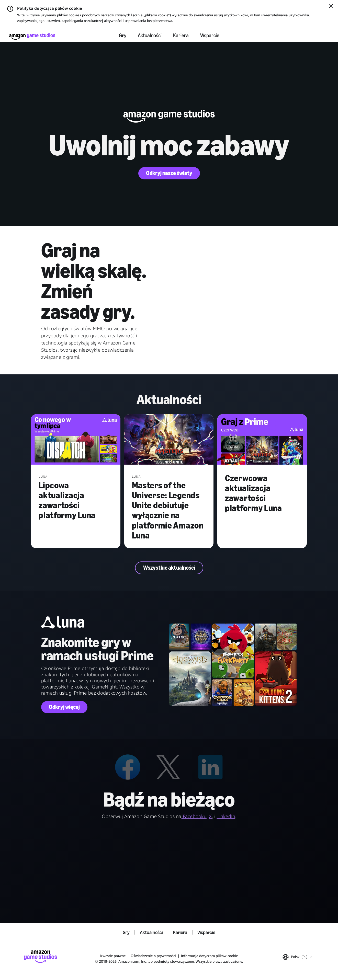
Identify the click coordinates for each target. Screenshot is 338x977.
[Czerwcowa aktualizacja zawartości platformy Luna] (262, 440)
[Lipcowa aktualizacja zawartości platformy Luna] (75, 440)
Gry (122, 35)
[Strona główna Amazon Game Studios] (32, 36)
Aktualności (150, 35)
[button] (297, 957)
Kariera (181, 35)
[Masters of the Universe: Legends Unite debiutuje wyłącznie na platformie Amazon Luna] (169, 440)
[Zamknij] (331, 6)
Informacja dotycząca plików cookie (209, 955)
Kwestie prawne (113, 955)
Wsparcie (209, 35)
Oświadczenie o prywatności (153, 955)
